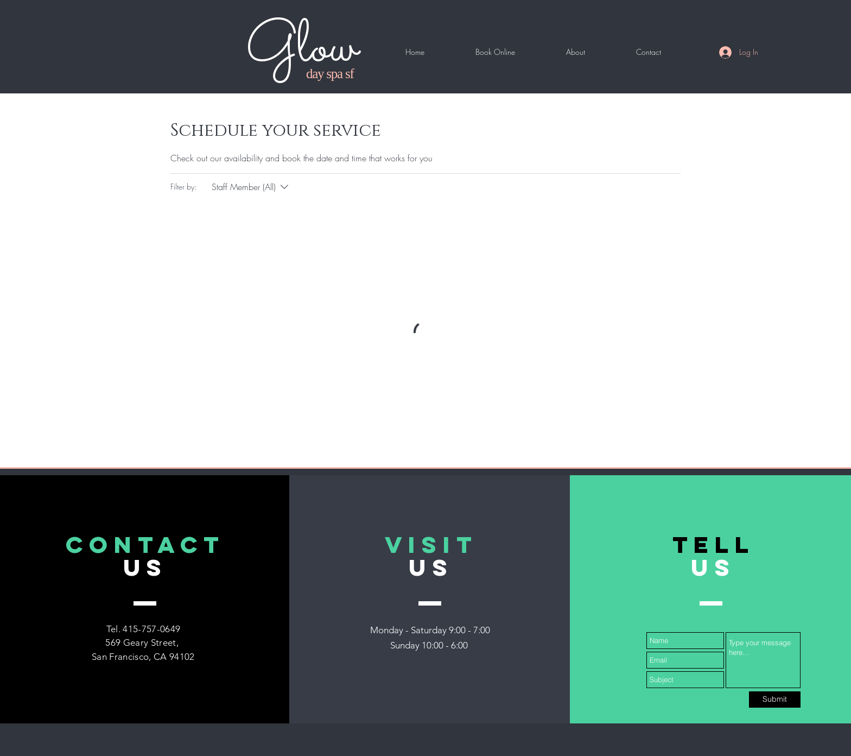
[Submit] (775, 699)
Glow (302, 48)
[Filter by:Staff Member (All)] (251, 186)
